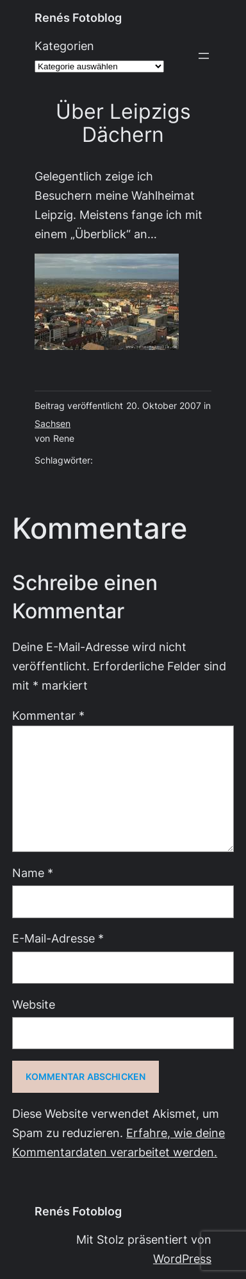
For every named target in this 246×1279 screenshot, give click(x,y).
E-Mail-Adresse (58, 938)
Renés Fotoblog (78, 17)
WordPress (182, 1259)
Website (33, 1004)
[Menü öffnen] (203, 56)
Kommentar (48, 715)
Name (32, 873)
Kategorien (64, 46)
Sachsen (52, 424)
